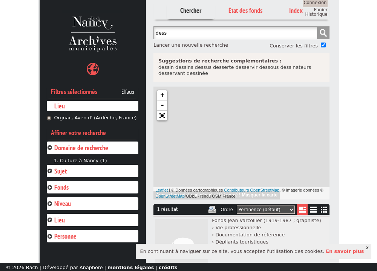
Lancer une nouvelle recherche (190, 45)
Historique (316, 14)
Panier (321, 9)
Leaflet (161, 190)
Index (296, 10)
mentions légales (130, 267)
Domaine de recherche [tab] (77, 147)
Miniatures (324, 209)
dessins (184, 67)
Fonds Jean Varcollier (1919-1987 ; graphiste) (266, 220)
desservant (171, 73)
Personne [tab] (62, 236)
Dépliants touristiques (241, 242)
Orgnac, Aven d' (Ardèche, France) (95, 117)
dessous (269, 67)
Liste (302, 209)
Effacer (128, 91)
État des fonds (245, 10)
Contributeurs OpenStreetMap (251, 190)
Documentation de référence (250, 235)
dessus (203, 67)
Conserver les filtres (294, 46)
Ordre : (228, 209)
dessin (166, 67)
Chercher (190, 10)
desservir (246, 67)
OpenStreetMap (170, 196)
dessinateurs (295, 67)
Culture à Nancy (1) (83, 160)
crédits (168, 267)
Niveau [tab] (59, 203)
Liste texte (313, 211)
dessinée (197, 73)
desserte (223, 67)
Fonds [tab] (58, 187)
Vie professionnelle (238, 227)
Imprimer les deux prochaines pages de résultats (212, 209)
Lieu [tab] (56, 220)
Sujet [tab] (57, 171)
